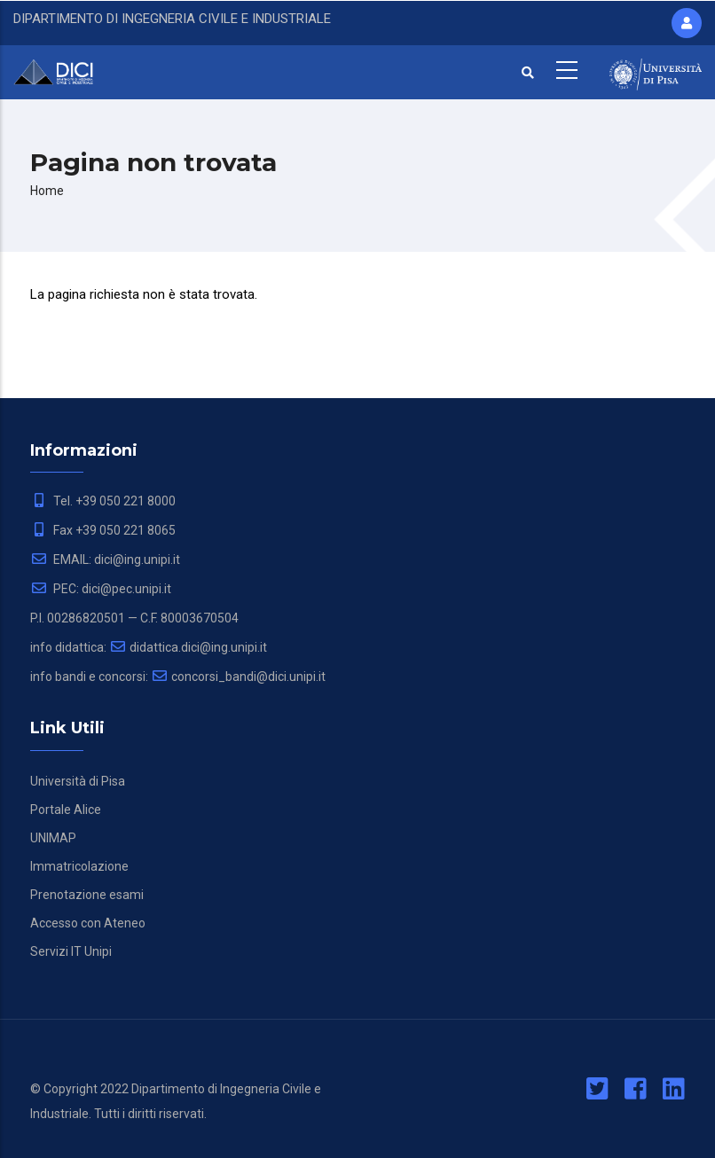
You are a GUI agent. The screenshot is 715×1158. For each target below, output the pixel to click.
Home (47, 191)
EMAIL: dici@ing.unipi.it (105, 559)
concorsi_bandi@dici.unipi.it (238, 676)
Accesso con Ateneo (87, 923)
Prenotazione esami (87, 895)
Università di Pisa (77, 781)
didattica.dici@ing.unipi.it (188, 647)
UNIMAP (53, 838)
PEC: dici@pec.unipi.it (100, 589)
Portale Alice (65, 809)
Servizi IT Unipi (71, 951)
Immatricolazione (79, 866)
